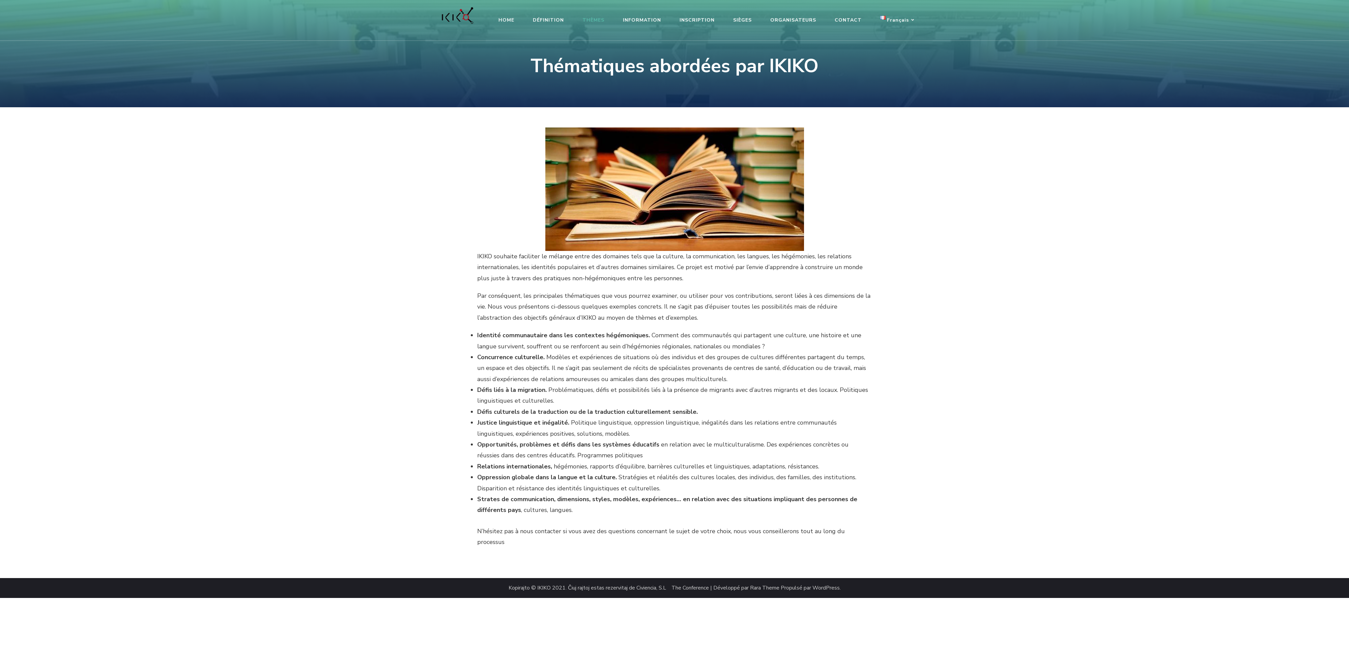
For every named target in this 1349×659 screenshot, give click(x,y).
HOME (506, 20)
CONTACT (848, 20)
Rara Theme (764, 588)
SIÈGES (742, 20)
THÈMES (593, 20)
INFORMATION (642, 20)
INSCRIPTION (697, 20)
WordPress (826, 588)
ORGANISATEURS (793, 20)
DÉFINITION (548, 20)
